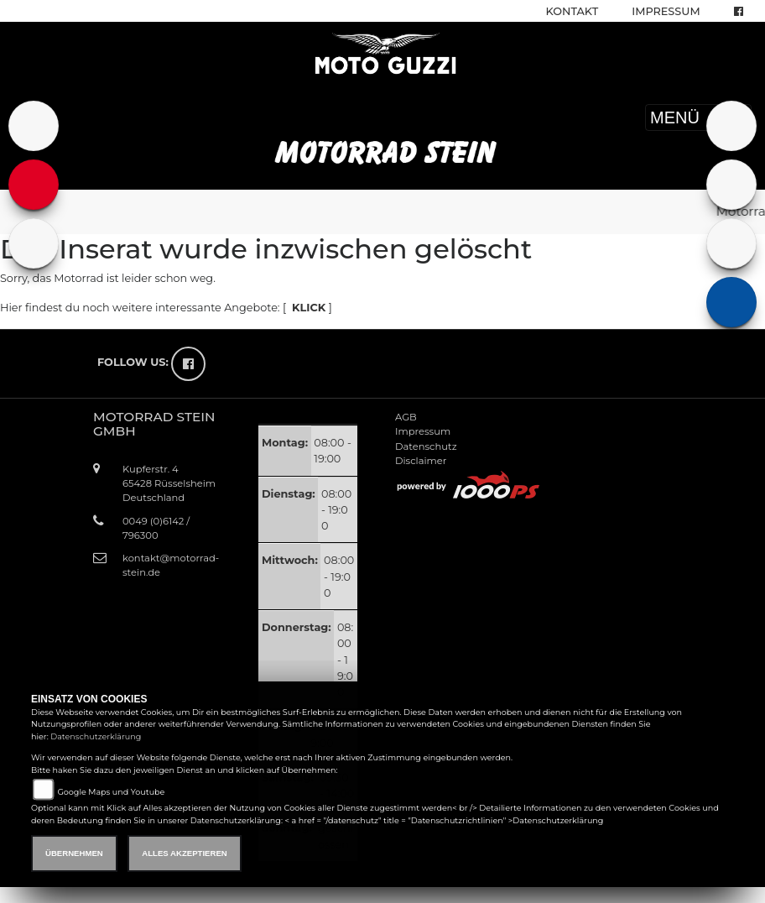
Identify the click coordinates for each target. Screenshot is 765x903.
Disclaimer (420, 461)
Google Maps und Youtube (110, 791)
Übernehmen (74, 853)
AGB (406, 417)
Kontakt (572, 11)
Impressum (666, 11)
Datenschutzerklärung (95, 736)
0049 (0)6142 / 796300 (156, 528)
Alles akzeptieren (184, 853)
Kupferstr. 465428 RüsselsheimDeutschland (169, 483)
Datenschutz (426, 446)
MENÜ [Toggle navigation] (698, 117)
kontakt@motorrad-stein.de (170, 565)
